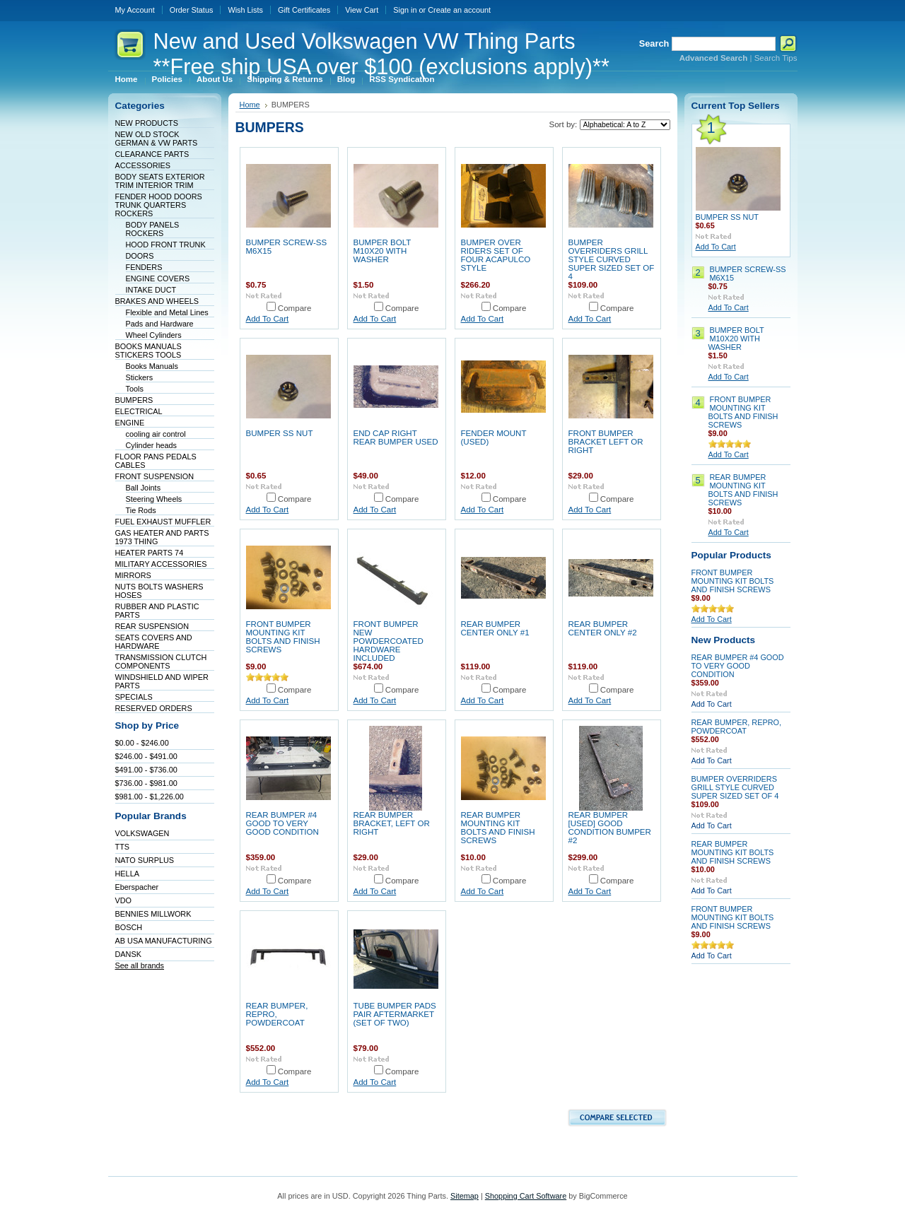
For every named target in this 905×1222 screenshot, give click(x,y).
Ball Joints (143, 487)
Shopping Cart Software (525, 1196)
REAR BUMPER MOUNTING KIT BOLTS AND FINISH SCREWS (498, 828)
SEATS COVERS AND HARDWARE (153, 641)
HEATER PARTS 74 (149, 552)
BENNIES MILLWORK (153, 914)
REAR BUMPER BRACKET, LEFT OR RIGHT (392, 823)
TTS (122, 846)
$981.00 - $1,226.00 (149, 796)
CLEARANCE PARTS (152, 154)
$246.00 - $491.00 (146, 756)
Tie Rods (141, 510)
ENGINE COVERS (158, 278)
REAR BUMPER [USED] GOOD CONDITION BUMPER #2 (609, 828)
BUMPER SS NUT (279, 433)
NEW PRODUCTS (146, 123)
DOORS (140, 256)
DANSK (128, 954)
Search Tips (776, 58)
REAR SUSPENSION (152, 626)
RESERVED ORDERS (153, 708)
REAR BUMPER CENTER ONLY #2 (602, 628)
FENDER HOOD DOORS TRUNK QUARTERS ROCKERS (158, 205)
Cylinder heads (151, 445)
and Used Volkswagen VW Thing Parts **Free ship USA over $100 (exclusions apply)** (381, 54)
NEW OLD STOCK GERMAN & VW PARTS (156, 138)
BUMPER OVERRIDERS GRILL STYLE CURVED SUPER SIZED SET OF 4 (611, 259)
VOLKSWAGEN (142, 833)
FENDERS (144, 267)
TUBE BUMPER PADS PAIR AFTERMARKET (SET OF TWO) (395, 1014)
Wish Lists (245, 10)
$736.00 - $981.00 (146, 783)
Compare (295, 308)
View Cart (361, 10)
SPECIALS (134, 697)
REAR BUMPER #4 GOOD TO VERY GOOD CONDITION (282, 823)
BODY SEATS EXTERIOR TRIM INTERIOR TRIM (160, 180)
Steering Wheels (154, 499)
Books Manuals (152, 366)
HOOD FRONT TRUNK (166, 244)
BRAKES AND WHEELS (157, 301)
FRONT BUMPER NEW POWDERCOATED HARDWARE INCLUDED (389, 641)
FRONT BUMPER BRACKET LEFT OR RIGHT (605, 441)
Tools (135, 388)
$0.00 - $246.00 (142, 743)
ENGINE (130, 422)
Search (654, 43)
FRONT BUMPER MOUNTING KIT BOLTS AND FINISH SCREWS (283, 637)
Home (250, 104)
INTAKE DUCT (151, 290)
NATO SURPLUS (145, 860)
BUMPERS (134, 400)
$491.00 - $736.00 (146, 769)
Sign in (404, 10)
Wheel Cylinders (154, 335)
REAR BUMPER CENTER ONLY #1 (495, 628)
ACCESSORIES (143, 165)
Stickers (139, 377)
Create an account (459, 10)
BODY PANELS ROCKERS (153, 229)
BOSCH (129, 927)
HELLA (127, 873)
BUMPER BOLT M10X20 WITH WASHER (382, 251)
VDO (123, 900)
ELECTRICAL (139, 411)
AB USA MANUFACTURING (163, 940)
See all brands (140, 965)
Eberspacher (137, 887)
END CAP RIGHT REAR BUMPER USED (396, 437)
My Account (135, 10)
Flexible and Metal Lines (167, 312)
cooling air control (156, 434)
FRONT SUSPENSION (154, 476)
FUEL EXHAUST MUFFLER (163, 521)
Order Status (192, 10)
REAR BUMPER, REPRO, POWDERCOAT (277, 1014)
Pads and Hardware (160, 323)
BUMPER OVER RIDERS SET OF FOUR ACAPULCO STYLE (496, 255)
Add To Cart (267, 319)
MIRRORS (133, 575)
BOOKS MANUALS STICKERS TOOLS (148, 350)
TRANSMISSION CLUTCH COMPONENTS (161, 661)
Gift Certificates (304, 10)
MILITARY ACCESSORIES (161, 564)
